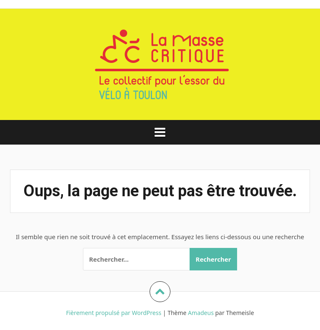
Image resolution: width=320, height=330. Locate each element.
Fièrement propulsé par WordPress (113, 313)
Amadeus (201, 313)
